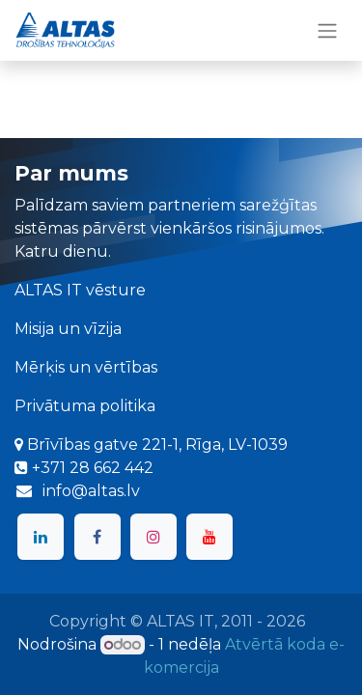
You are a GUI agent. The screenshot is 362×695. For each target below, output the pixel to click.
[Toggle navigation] (327, 30)
